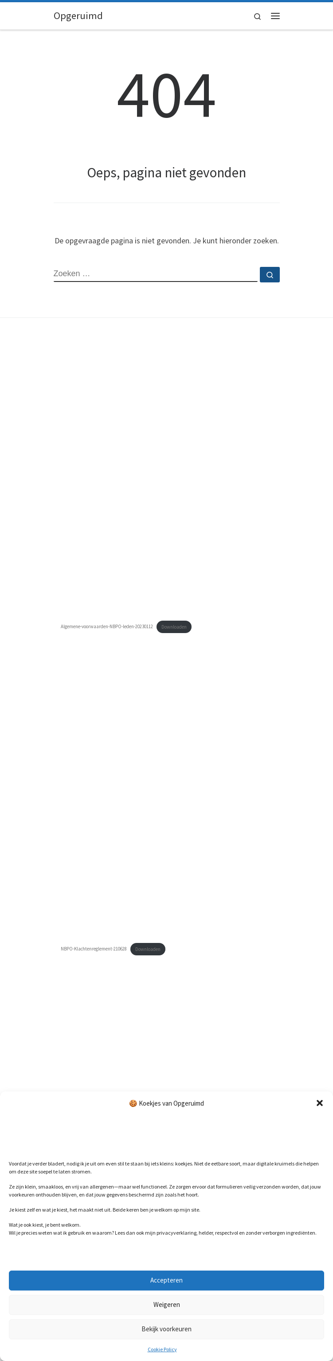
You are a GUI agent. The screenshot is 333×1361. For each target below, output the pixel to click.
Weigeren (166, 1304)
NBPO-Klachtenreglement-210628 (94, 949)
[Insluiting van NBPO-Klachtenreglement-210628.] (166, 803)
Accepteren (166, 1280)
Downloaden (174, 627)
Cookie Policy (162, 1349)
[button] (319, 1103)
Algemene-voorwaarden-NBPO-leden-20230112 (107, 627)
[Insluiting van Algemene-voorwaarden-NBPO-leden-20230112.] (166, 481)
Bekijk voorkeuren (166, 1329)
